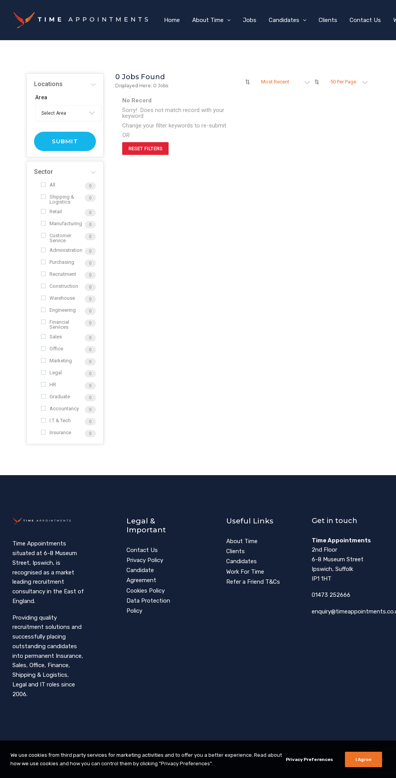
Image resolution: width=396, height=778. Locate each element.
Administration (61, 250)
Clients (328, 20)
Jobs (249, 20)
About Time (211, 20)
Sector (43, 171)
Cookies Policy (145, 590)
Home (172, 20)
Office (52, 348)
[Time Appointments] (83, 20)
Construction (59, 286)
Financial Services (55, 324)
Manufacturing (61, 223)
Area (41, 97)
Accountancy (60, 408)
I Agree (363, 765)
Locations (48, 84)
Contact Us (365, 20)
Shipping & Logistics (57, 199)
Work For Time (245, 571)
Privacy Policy (144, 560)
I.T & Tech (56, 420)
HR (48, 384)
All (48, 184)
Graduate (55, 396)
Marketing (56, 360)
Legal (51, 372)
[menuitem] (172, 20)
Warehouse (58, 298)
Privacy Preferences (309, 765)
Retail (51, 211)
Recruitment (58, 274)
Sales (51, 336)
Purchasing (57, 262)
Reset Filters (145, 148)
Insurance (56, 432)
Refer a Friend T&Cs (253, 581)
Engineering (58, 310)
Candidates (287, 20)
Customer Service (56, 238)
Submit (65, 141)
